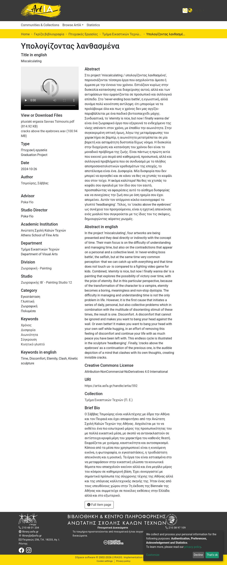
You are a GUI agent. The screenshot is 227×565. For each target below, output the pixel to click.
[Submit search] (185, 10)
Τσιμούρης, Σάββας (35, 183)
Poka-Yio (27, 202)
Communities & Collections (40, 25)
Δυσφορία (28, 330)
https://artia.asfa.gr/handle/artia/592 (111, 386)
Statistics (93, 25)
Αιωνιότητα (29, 335)
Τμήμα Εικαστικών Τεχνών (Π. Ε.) (122, 34)
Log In (197, 10)
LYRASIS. (117, 557)
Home (25, 34)
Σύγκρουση (29, 339)
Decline (198, 554)
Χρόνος (26, 325)
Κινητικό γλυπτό (33, 344)
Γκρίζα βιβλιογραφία (49, 34)
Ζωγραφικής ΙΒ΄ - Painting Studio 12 (46, 282)
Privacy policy (123, 561)
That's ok (212, 554)
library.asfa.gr (30, 531)
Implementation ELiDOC (137, 557)
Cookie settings (105, 561)
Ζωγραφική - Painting (36, 268)
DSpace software (85, 557)
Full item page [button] (99, 505)
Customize (152, 554)
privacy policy (192, 546)
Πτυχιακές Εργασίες (83, 34)
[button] (190, 10)
